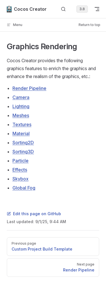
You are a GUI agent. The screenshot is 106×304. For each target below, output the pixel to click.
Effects (19, 170)
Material (21, 133)
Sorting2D (23, 142)
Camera (20, 97)
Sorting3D (23, 151)
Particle (20, 160)
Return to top (89, 25)
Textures (21, 124)
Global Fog (23, 188)
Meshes (20, 115)
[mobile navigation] (97, 9)
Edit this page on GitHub (34, 213)
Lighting (20, 106)
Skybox (20, 179)
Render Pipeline (29, 88)
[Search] (63, 9)
